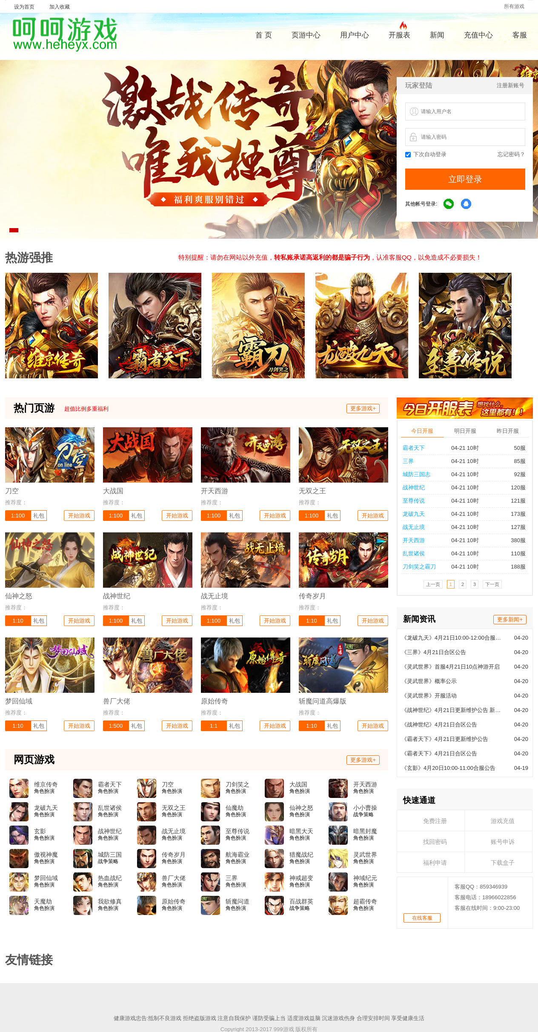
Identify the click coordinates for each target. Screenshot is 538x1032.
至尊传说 (414, 500)
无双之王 (174, 807)
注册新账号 (510, 85)
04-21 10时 (464, 448)
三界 (408, 461)
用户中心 (354, 35)
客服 (519, 35)
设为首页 (24, 7)
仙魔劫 (234, 807)
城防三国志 (416, 474)
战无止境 (414, 527)
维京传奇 (46, 784)
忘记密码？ (511, 154)
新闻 (437, 35)
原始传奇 (174, 901)
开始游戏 (79, 515)
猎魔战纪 (301, 854)
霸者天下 (414, 448)
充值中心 (478, 35)
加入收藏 (59, 7)
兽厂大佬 (174, 878)
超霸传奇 (365, 901)
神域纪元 (365, 878)
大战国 (298, 784)
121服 (515, 500)
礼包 (38, 515)
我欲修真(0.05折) (110, 902)
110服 (515, 553)
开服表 (399, 34)
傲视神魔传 (46, 855)
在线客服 (422, 918)
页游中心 (306, 35)
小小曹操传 (365, 808)
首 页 (263, 35)
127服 (515, 527)
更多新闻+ (510, 619)
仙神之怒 (301, 807)
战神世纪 (414, 487)
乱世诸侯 (414, 553)
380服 (515, 540)
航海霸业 (237, 854)
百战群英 (301, 901)
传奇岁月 (174, 854)
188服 (515, 566)
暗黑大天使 (301, 831)
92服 (516, 474)
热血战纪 (110, 878)
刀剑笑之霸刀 (419, 566)
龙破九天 (414, 514)
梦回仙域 (46, 878)
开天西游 (414, 540)
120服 (515, 487)
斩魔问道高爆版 (237, 902)
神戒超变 (301, 878)
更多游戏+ (363, 408)
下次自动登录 (425, 154)
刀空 (168, 784)
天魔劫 (43, 901)
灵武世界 (365, 854)
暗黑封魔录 (365, 831)
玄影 (40, 831)
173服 (515, 514)
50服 (516, 448)
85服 (516, 461)
